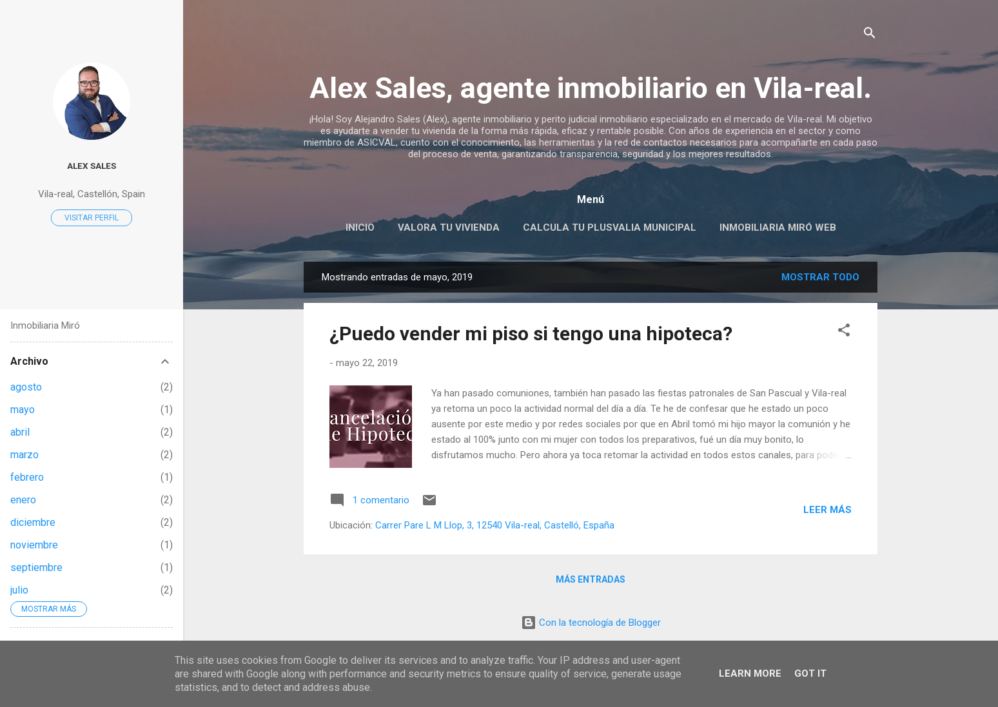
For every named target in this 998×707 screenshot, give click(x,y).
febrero (27, 477)
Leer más (827, 510)
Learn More (750, 673)
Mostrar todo (820, 277)
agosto (26, 387)
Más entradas (590, 579)
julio (19, 590)
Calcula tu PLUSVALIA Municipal (609, 227)
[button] (844, 332)
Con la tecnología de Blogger (591, 622)
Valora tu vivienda (449, 227)
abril (20, 432)
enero (23, 500)
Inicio (360, 227)
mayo (22, 409)
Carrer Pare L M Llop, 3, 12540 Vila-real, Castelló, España (494, 525)
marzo (24, 455)
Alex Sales (91, 165)
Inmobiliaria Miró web (777, 227)
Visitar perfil (91, 217)
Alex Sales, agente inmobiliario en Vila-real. (590, 88)
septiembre (36, 567)
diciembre (32, 522)
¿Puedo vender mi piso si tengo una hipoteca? (530, 333)
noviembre (34, 545)
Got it (810, 673)
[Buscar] (869, 35)
